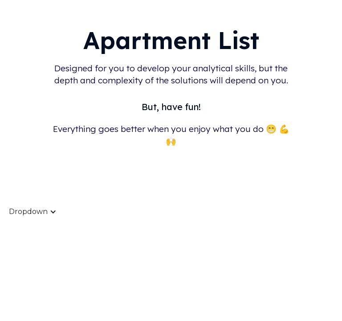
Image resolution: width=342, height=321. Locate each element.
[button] (32, 212)
